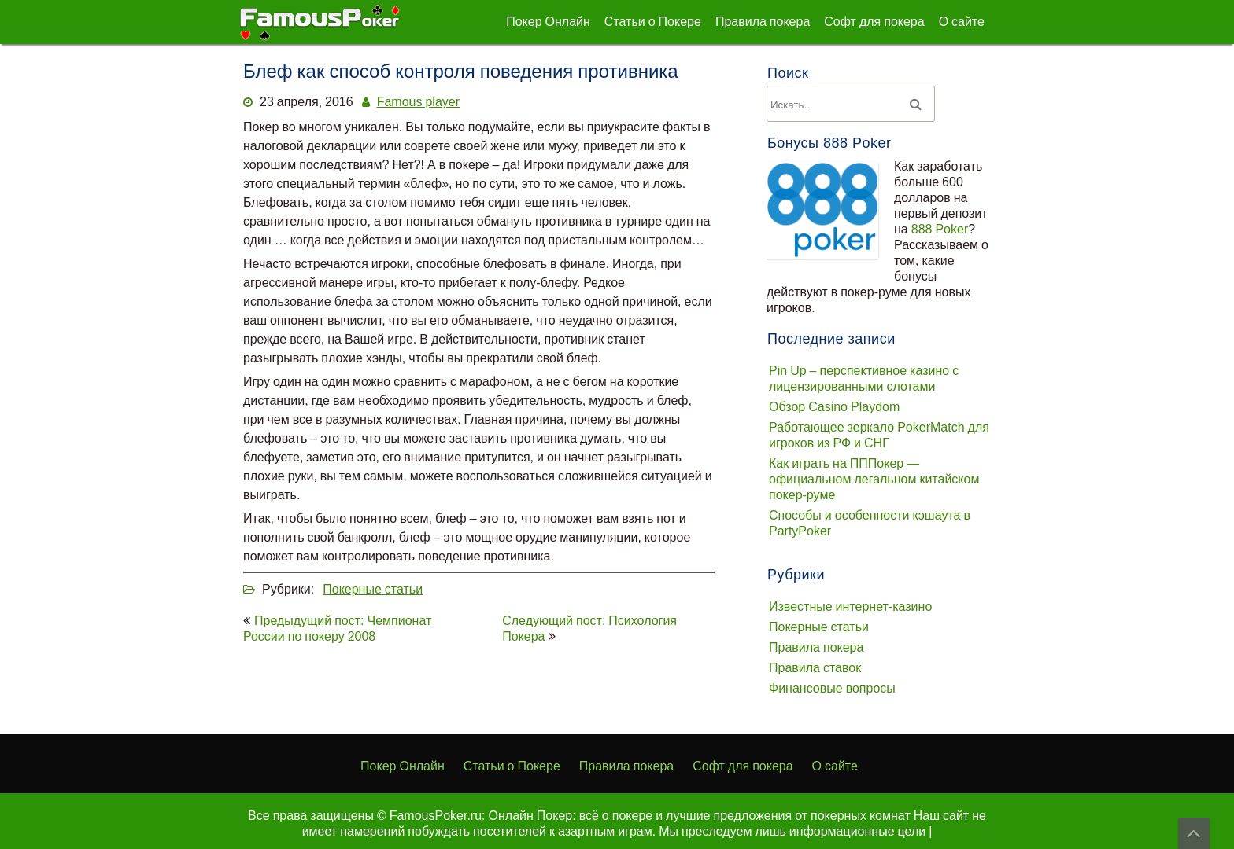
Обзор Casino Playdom (834, 406)
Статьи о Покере (652, 21)
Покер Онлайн (548, 21)
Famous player (418, 101)
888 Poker (940, 229)
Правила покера (762, 21)
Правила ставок (815, 667)
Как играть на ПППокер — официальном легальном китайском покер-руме (874, 478)
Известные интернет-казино (850, 606)
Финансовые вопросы (832, 688)
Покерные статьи (373, 589)
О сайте (962, 21)
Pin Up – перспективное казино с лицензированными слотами (864, 378)
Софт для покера (874, 21)
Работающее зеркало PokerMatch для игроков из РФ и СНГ (879, 434)
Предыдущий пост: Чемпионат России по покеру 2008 (337, 628)
